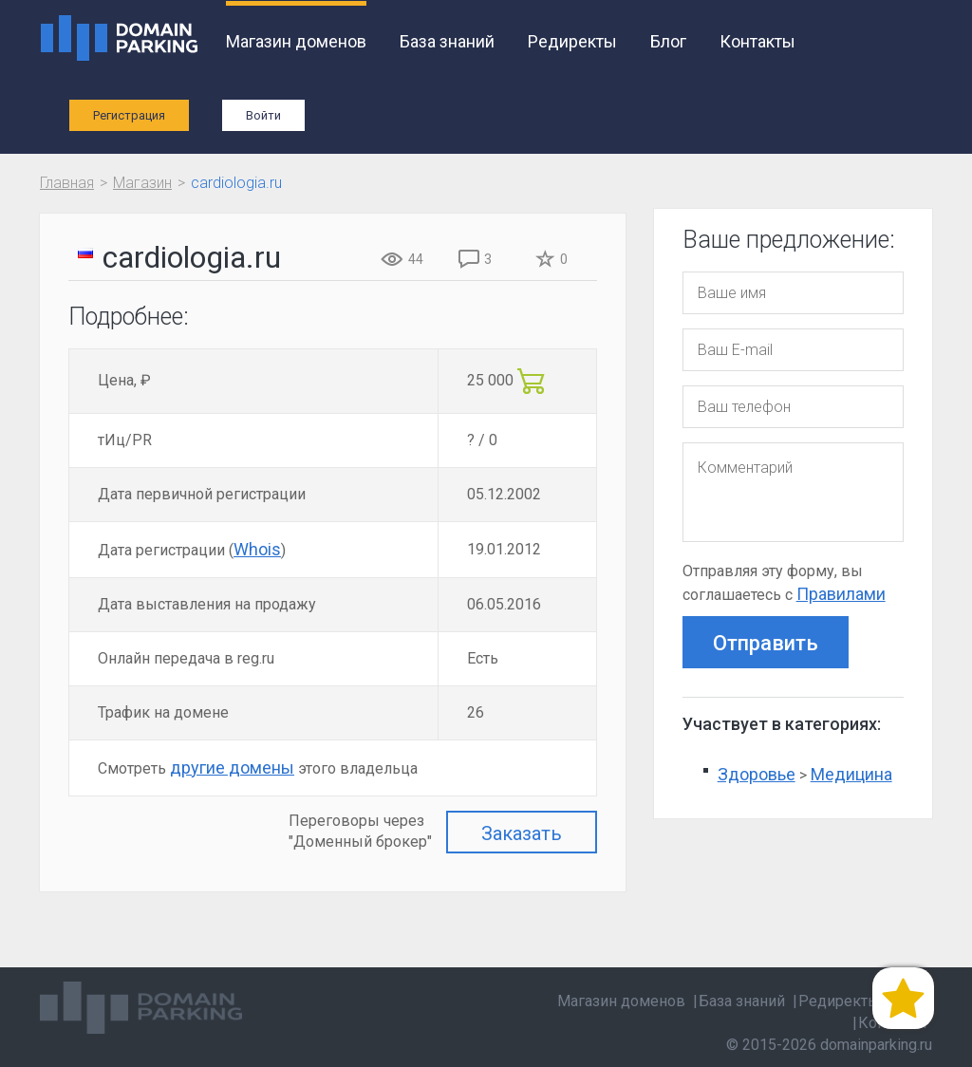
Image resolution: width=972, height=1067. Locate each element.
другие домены (232, 767)
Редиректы (572, 41)
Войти (263, 115)
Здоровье (756, 774)
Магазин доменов (296, 41)
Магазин (142, 183)
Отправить (765, 643)
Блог (668, 41)
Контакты (757, 41)
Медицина (851, 774)
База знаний (447, 41)
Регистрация (129, 115)
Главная (67, 183)
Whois (257, 549)
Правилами (841, 594)
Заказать (521, 833)
